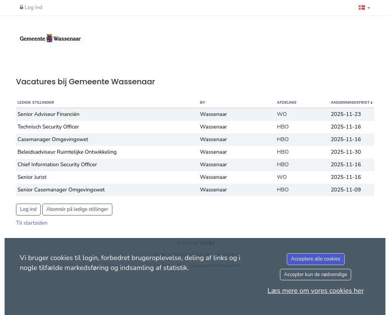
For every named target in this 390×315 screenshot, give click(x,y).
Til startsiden (32, 223)
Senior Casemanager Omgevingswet (61, 189)
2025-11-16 (346, 126)
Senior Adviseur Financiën (49, 114)
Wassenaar (213, 114)
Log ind (31, 7)
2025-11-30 (346, 152)
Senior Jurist (32, 177)
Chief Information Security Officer (57, 164)
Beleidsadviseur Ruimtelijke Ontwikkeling (67, 152)
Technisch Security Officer (48, 126)
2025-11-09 (346, 189)
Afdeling (286, 102)
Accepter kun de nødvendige (315, 274)
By (202, 102)
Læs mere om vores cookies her (315, 290)
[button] (364, 7)
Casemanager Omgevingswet (53, 139)
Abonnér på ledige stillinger (77, 209)
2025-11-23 (346, 114)
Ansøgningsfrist (351, 102)
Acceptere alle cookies (315, 259)
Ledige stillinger (36, 102)
